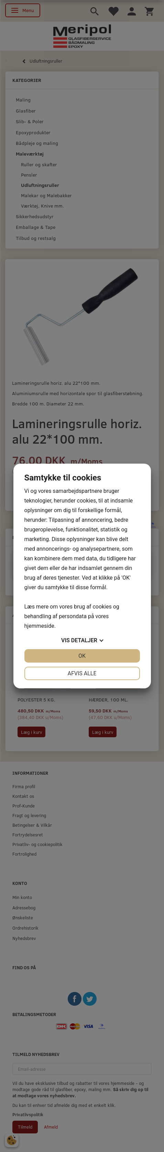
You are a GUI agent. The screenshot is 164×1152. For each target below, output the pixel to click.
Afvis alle (81, 673)
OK (82, 656)
